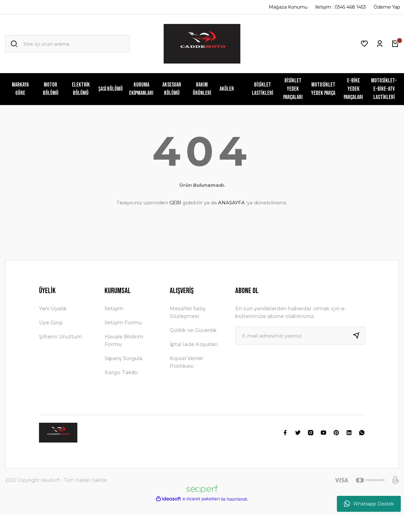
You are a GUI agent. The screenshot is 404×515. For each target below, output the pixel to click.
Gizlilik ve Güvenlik (193, 330)
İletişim (114, 309)
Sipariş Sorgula (124, 358)
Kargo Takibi (121, 372)
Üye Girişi (51, 323)
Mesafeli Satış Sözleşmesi (188, 312)
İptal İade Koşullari (194, 344)
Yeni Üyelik (53, 309)
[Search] (67, 44)
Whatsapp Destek (369, 503)
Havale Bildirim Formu (124, 340)
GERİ (175, 203)
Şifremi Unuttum (60, 337)
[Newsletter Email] (300, 336)
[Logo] (202, 44)
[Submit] (358, 336)
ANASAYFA (231, 203)
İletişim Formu (123, 323)
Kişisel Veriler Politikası (186, 362)
